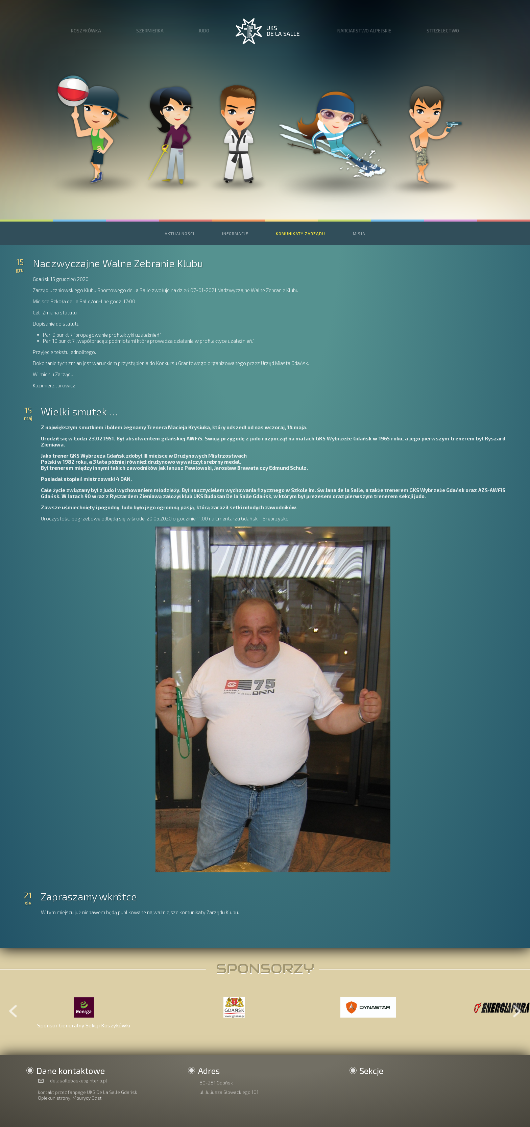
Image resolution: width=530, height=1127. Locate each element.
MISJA (359, 233)
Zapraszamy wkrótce (89, 896)
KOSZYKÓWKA (86, 30)
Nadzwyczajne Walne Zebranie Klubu (118, 263)
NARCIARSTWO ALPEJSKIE (364, 30)
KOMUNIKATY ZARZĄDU (300, 233)
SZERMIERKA (150, 30)
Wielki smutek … (79, 411)
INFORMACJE (235, 233)
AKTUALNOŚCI (179, 233)
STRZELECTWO (443, 30)
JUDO (203, 30)
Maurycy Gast (87, 1098)
